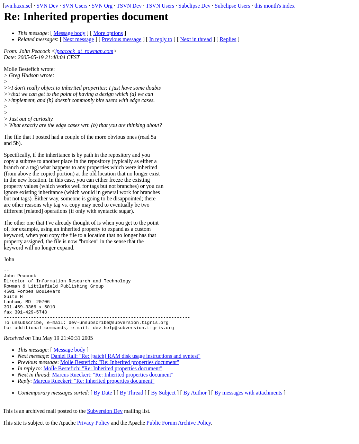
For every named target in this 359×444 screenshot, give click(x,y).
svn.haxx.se (17, 6)
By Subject (163, 405)
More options (108, 33)
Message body (70, 33)
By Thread (131, 405)
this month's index (274, 6)
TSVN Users (160, 6)
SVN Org (102, 6)
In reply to (160, 39)
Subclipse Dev (194, 6)
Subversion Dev (105, 423)
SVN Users (74, 6)
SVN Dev (47, 6)
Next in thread (196, 39)
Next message (78, 39)
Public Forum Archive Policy (178, 435)
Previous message (121, 39)
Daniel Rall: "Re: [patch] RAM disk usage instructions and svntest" (125, 368)
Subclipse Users (232, 6)
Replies (227, 39)
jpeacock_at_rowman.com (84, 51)
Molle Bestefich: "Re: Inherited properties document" (119, 375)
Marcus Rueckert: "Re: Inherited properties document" (112, 387)
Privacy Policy (93, 435)
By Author (195, 405)
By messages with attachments (248, 405)
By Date (103, 405)
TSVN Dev (129, 6)
